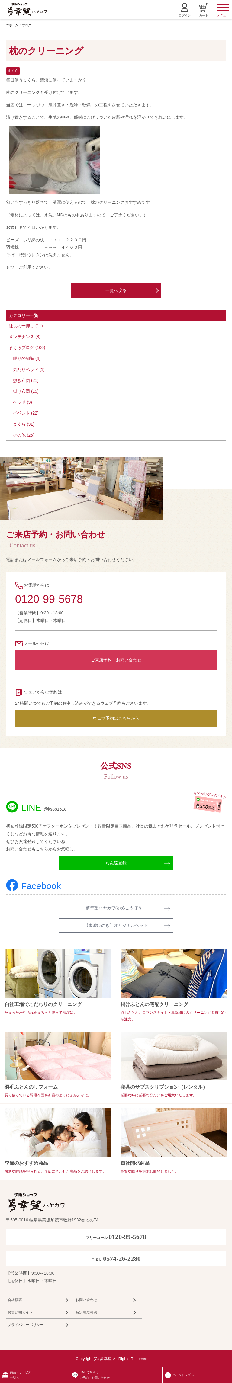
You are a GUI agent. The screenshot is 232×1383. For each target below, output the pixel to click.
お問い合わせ (86, 1300)
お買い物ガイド (20, 1312)
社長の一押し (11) (26, 325)
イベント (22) (26, 413)
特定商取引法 (86, 1312)
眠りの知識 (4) (26, 358)
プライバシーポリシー (26, 1325)
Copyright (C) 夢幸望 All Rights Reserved (111, 1358)
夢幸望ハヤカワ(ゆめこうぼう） (116, 907)
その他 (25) (23, 435)
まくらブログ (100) (27, 347)
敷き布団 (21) (26, 380)
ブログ (26, 25)
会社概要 (15, 1300)
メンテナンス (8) (24, 336)
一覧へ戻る (116, 290)
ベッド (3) (22, 402)
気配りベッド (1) (29, 369)
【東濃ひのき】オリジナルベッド (116, 925)
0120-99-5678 (49, 599)
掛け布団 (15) (26, 391)
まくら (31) (23, 424)
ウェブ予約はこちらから (116, 718)
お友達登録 (116, 862)
